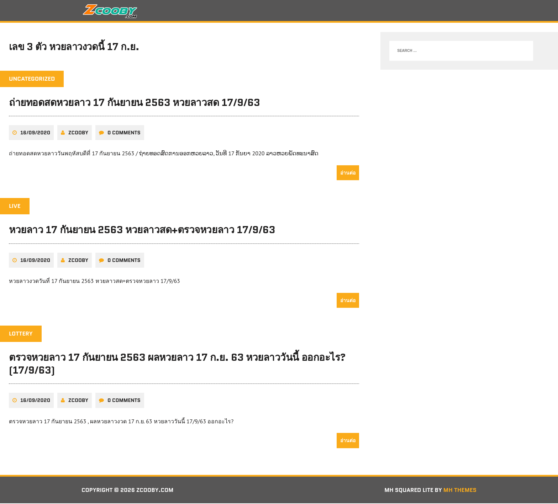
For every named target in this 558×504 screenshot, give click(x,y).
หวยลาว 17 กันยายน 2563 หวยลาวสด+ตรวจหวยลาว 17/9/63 (142, 230)
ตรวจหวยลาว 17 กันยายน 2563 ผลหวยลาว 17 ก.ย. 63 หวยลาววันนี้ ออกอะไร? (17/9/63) (177, 363)
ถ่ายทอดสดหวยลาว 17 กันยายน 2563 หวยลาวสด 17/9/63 (134, 103)
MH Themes (460, 490)
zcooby (78, 133)
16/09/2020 (35, 133)
